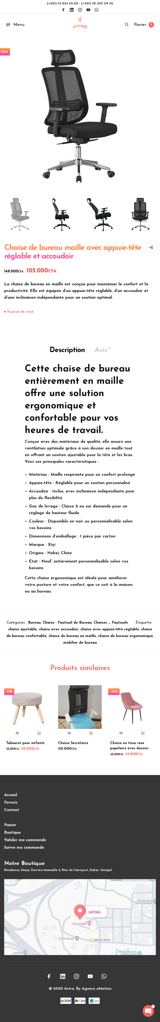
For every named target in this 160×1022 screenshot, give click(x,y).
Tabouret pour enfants (25, 746)
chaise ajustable (22, 632)
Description (67, 353)
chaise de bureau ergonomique (125, 639)
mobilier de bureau (80, 646)
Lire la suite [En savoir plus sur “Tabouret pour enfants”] (39, 736)
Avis (102, 353)
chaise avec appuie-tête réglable (109, 632)
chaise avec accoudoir (58, 632)
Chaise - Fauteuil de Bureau (67, 626)
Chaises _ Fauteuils (111, 626)
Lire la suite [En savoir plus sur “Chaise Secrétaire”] (91, 736)
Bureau (34, 626)
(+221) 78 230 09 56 (97, 3)
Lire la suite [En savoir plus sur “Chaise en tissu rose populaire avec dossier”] (143, 736)
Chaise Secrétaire (73, 746)
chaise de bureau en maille (72, 639)
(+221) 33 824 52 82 (63, 3)
